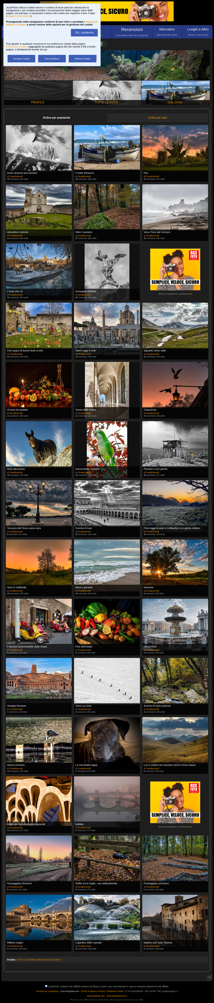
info (189, 294)
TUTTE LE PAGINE (26, 960)
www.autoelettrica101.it (116, 996)
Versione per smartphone (47, 991)
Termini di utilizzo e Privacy (93, 991)
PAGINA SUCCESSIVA (49, 960)
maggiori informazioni (19, 16)
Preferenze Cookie (16, 46)
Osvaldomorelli (15, 176)
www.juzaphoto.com (96, 996)
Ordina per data (157, 117)
